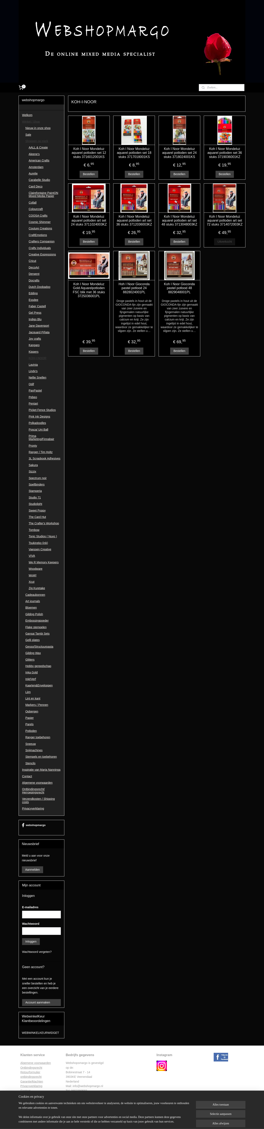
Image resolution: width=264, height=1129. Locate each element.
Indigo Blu (35, 319)
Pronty (33, 445)
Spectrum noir (38, 478)
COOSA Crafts (38, 215)
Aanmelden (32, 869)
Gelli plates (32, 640)
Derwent (34, 273)
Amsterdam (36, 167)
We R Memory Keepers (44, 562)
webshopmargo (34, 825)
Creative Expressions (42, 254)
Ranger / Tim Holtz (41, 452)
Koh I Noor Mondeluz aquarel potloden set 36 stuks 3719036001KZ (224, 152)
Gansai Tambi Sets (37, 633)
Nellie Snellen (37, 377)
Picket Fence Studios (42, 410)
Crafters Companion (41, 241)
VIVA (32, 555)
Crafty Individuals (40, 248)
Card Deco (35, 186)
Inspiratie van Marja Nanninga (41, 769)
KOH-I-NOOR (37, 358)
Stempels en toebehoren (41, 756)
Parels (29, 724)
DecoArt (34, 267)
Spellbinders (37, 484)
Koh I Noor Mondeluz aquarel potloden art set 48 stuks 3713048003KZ (179, 220)
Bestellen (89, 174)
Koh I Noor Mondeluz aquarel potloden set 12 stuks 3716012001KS (89, 152)
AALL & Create (38, 147)
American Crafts (39, 160)
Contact (27, 776)
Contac (24, 1090)
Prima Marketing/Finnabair (41, 437)
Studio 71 (35, 497)
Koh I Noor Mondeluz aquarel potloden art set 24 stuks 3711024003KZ (89, 220)
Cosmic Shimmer (40, 222)
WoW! (33, 575)
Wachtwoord (30, 923)
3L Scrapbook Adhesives (44, 458)
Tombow (34, 530)
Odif (31, 384)
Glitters (29, 659)
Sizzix (32, 471)
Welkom (27, 115)
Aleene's (34, 154)
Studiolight (35, 504)
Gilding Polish (34, 614)
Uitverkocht (224, 241)
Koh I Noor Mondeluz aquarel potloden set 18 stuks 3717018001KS (134, 152)
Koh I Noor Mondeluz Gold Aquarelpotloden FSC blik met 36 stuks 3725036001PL (89, 290)
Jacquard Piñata (39, 332)
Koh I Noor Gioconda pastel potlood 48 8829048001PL (179, 288)
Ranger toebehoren (37, 737)
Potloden (31, 730)
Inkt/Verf (30, 679)
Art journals (32, 601)
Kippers (33, 351)
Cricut (32, 260)
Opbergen (31, 711)
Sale (28, 134)
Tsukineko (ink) (38, 543)
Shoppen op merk (36, 141)
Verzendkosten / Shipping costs (38, 800)
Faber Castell (37, 306)
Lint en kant (32, 698)
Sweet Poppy (37, 510)
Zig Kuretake (37, 588)
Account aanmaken (37, 1002)
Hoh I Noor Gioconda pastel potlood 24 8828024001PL (134, 288)
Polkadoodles (37, 423)
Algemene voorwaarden (37, 782)
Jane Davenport (39, 325)
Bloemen (31, 607)
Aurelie (33, 173)
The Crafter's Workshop (44, 523)
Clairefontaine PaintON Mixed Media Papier (43, 194)
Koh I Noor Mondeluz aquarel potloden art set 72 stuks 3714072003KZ (224, 220)
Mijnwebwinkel (173, 1121)
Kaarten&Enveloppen (39, 685)
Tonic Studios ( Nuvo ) (43, 536)
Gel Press (35, 312)
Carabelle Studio (39, 180)
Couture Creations (40, 228)
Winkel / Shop (31, 121)
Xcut (31, 581)
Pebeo (33, 397)
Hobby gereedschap (38, 666)
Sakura (33, 465)
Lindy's (33, 371)
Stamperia (35, 491)
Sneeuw (30, 744)
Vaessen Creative (40, 549)
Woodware (35, 568)
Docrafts (34, 280)
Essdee (33, 300)
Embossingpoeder (37, 620)
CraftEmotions (38, 235)
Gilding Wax (33, 653)
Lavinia (33, 364)
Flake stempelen (36, 627)
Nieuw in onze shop (38, 128)
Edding (33, 293)
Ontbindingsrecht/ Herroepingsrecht (33, 790)
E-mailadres (30, 907)
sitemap (120, 1121)
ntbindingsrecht (32, 1067)
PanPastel (35, 390)
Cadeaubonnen (35, 594)
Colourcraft (36, 209)
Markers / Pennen (36, 704)
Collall (33, 202)
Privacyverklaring (33, 808)
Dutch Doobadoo (39, 286)
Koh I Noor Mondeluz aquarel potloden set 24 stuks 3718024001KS (179, 152)
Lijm (28, 692)
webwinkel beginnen (141, 1121)
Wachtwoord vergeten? (37, 951)
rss (127, 1121)
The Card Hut (37, 517)
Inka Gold (31, 672)
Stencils (30, 763)
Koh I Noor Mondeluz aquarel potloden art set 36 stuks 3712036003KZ (134, 220)
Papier (29, 717)
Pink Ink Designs (39, 416)
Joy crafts (35, 338)
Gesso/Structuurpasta (39, 646)
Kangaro (34, 345)
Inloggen (31, 941)
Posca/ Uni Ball (38, 429)
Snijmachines (33, 750)
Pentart (33, 403)
